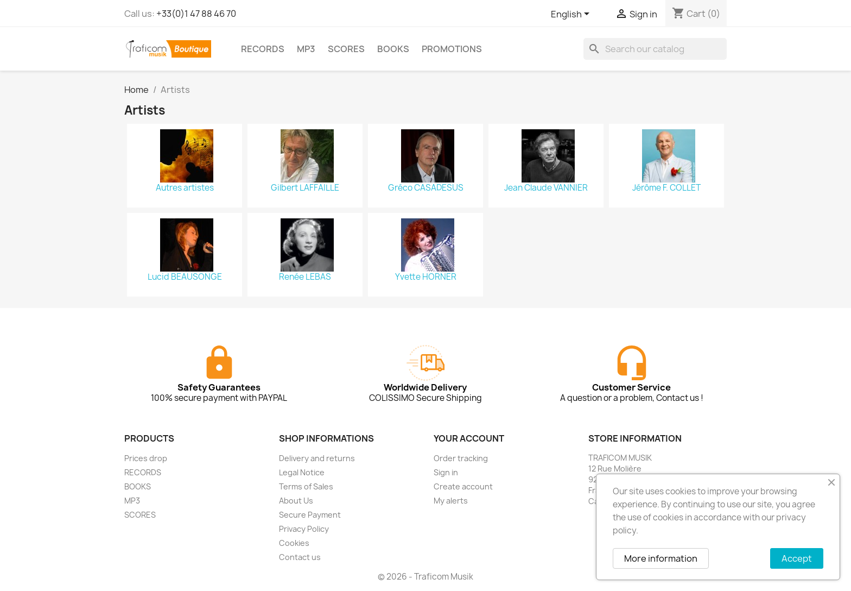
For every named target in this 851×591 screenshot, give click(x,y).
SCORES (346, 49)
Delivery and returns (317, 458)
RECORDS (262, 49)
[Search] (655, 49)
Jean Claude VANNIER (546, 188)
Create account (463, 486)
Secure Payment (310, 515)
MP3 (306, 49)
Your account (469, 438)
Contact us (300, 557)
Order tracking (461, 458)
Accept (797, 558)
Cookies (294, 543)
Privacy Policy (304, 529)
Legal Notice (302, 472)
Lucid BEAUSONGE (185, 277)
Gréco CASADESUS (425, 188)
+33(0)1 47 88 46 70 (196, 14)
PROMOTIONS (452, 49)
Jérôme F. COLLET (666, 188)
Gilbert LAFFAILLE (305, 188)
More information (660, 558)
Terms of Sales (306, 486)
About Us (296, 500)
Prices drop (145, 458)
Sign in (446, 472)
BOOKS (393, 49)
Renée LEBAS (305, 277)
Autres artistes (185, 188)
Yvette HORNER (425, 277)
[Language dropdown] (572, 14)
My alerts (451, 500)
